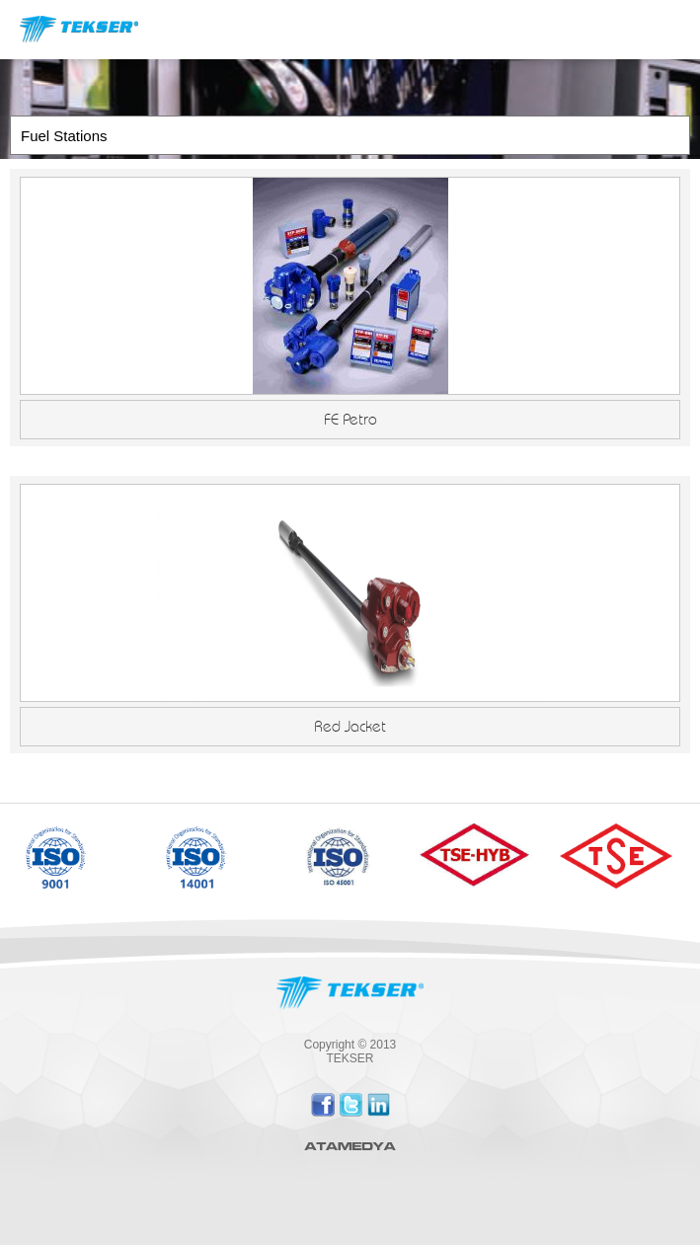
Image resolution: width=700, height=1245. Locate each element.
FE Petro (350, 420)
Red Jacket (350, 727)
